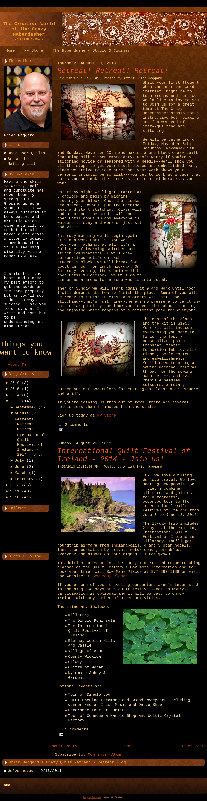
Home (129, 746)
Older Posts (194, 746)
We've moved (20, 771)
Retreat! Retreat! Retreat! (25, 424)
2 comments (76, 425)
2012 (15, 485)
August (22, 413)
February (24, 479)
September (25, 407)
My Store (106, 415)
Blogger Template (92, 797)
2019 (15, 383)
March (20, 473)
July (19, 460)
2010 (15, 497)
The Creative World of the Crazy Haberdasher (29, 29)
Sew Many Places (110, 576)
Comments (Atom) (105, 754)
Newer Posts (64, 746)
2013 (15, 401)
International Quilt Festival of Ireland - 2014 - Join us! (123, 455)
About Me (17, 364)
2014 (15, 395)
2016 (15, 389)
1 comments (76, 729)
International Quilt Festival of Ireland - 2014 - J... (30, 445)
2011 (15, 491)
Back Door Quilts (26, 153)
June (19, 467)
